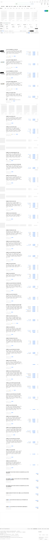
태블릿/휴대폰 (24, 24)
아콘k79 (16, 8)
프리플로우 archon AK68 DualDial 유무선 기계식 (12, 152)
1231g (14, 234)
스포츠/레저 (12, 24)
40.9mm (11, 53)
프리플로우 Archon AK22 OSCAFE (11, 263)
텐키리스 (9, 82)
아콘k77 (19, 8)
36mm (7, 120)
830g (21, 85)
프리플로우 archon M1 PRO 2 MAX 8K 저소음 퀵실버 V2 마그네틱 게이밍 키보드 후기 (15, 99)
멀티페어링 (7, 52)
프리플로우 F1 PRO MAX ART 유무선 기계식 (11, 338)
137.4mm (7, 364)
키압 (11, 51)
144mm (9, 298)
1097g (15, 309)
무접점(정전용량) (13, 82)
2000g (9, 320)
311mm (19, 52)
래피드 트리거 (17, 95)
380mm (14, 386)
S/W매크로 (8, 83)
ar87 (24, 8)
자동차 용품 (18, 24)
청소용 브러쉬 (18, 308)
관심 (14, 67)
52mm (8, 287)
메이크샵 (48, 0)
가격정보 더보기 (35, 85)
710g (12, 276)
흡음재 (10, 73)
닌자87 (34, 8)
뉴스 (17, 6)
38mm (19, 85)
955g (13, 298)
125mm (11, 216)
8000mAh (10, 128)
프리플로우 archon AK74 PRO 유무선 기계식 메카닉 (13, 349)
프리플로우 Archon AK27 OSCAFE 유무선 (11, 294)
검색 (36, 28)
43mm (15, 131)
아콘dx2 (22, 8)
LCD (9, 178)
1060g (7, 387)
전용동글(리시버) (13, 50)
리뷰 (23, 6)
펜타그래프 (13, 274)
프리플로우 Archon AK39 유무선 (10, 273)
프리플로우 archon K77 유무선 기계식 (11, 360)
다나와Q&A (28, 6)
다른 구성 (36, 98)
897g (19, 375)
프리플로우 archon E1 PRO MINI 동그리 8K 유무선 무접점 (13, 427)
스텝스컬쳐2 (21, 51)
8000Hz (7, 94)
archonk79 (31, 8)
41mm (12, 234)
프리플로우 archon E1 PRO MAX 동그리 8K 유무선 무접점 (13, 304)
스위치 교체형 (16, 129)
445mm (8, 131)
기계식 (11, 50)
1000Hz (13, 83)
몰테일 (42, 0)
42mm (7, 320)
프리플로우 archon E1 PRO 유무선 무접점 (11, 405)
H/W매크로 (17, 117)
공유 (48, 6)
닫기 (6, 54)
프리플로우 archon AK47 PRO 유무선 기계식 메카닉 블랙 (13, 283)
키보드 (6, 50)
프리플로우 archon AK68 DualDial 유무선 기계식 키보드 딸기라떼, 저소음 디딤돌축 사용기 (15, 159)
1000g (9, 120)
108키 (12, 154)
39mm (12, 298)
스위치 (8, 51)
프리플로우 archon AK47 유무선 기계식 (11, 175)
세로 (21, 52)
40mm (10, 331)
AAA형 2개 (21, 50)
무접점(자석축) (12, 117)
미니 (8, 50)
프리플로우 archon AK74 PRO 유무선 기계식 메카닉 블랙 (13, 164)
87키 (15, 82)
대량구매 (16, 67)
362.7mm (20, 363)
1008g (10, 287)
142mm (11, 131)
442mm (7, 309)
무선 (9, 50)
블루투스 (17, 50)
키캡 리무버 (16, 52)
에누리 (40, 0)
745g (13, 53)
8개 (8, 156)
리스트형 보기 (34, 31)
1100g (12, 331)
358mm (15, 119)
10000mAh (10, 166)
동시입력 (14, 51)
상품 (9, 6)
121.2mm (7, 53)
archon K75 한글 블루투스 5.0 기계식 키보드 (12, 49)
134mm (8, 234)
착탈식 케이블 (12, 52)
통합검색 (7, 6)
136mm (19, 119)
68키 (9, 429)
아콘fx (8, 8)
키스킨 (20, 215)
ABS (6, 297)
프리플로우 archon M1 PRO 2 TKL (10, 116)
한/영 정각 (14, 95)
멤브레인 (12, 264)
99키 (15, 384)
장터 (11, 6)
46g (15, 166)
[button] (41, 4)
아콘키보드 (11, 8)
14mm (14, 216)
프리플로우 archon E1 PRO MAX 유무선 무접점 (12, 416)
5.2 (6, 306)
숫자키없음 (18, 51)
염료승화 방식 (18, 62)
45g (12, 51)
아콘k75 (14, 8)
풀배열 (8, 153)
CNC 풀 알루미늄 (13, 318)
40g (16, 306)
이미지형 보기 (35, 31)
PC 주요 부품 (6, 24)
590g (16, 216)
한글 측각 (20, 73)
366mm (21, 179)
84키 (7, 51)
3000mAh (11, 306)
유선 (10, 82)
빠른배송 (7, 28)
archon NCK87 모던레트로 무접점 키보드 (11, 81)
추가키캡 (7, 156)
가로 (17, 52)
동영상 (25, 6)
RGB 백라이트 (14, 94)
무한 (11, 83)
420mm (8, 216)
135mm (17, 386)
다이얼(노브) (7, 178)
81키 (11, 317)
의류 (29, 24)
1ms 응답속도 (16, 83)
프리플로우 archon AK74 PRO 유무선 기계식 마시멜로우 (13, 252)
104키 (12, 128)
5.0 (18, 50)
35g (21, 82)
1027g (13, 364)
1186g (17, 131)
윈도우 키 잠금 (13, 62)
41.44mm (7, 206)
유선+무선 (11, 153)
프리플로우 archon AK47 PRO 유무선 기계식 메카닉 (13, 241)
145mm (7, 331)
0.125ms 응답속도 (10, 94)
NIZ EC (19, 82)
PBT (15, 62)
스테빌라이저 (10, 62)
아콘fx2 (5, 8)
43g (16, 264)
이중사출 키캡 (17, 73)
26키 (20, 264)
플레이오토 (45, 0)
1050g (9, 206)
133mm (16, 85)
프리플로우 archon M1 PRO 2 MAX (11, 92)
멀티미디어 (10, 52)
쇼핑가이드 (14, 6)
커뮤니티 (20, 6)
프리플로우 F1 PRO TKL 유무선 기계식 (11, 201)
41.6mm (11, 364)
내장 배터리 (7, 128)
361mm (13, 85)
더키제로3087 (27, 8)
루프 (9, 119)
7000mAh (10, 317)
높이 (9, 53)
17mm (10, 276)
